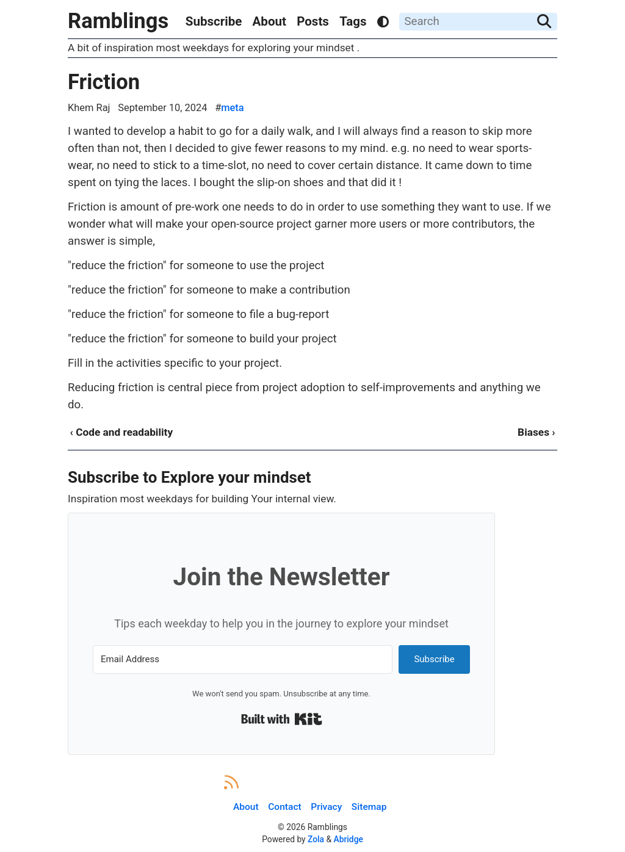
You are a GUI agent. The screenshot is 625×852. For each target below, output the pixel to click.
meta (232, 108)
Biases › (536, 432)
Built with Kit (281, 719)
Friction (104, 82)
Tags (352, 21)
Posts (313, 21)
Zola (316, 839)
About (269, 21)
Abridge (348, 839)
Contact (284, 806)
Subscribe (214, 21)
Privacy (326, 806)
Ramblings (118, 21)
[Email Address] (242, 659)
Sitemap (369, 806)
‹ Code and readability (121, 432)
